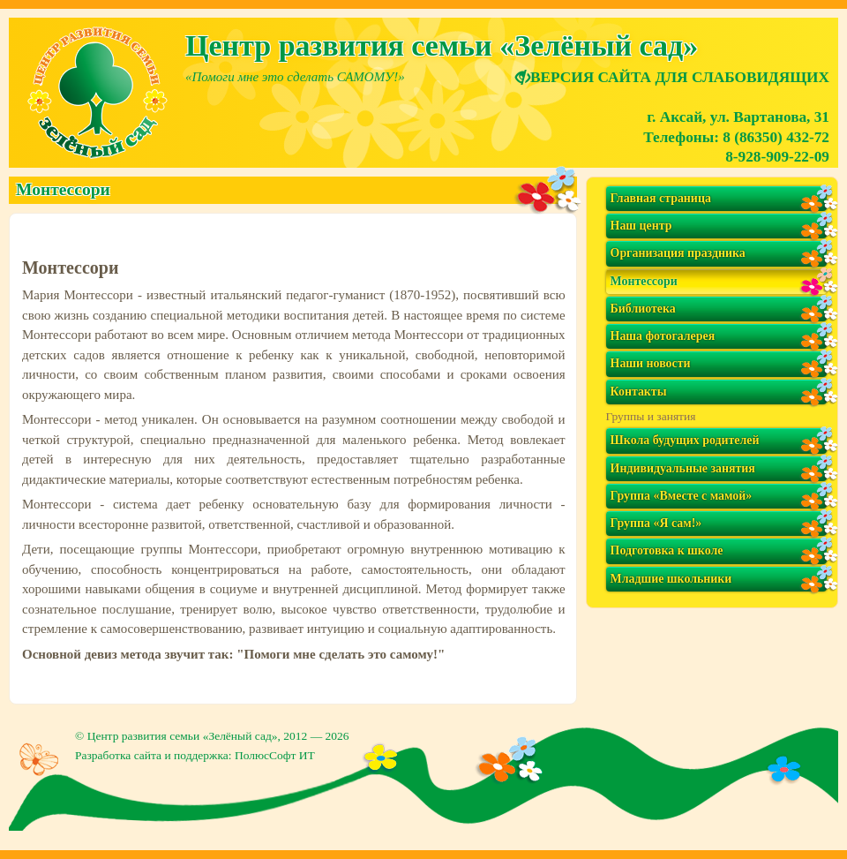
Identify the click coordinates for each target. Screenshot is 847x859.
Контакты (639, 391)
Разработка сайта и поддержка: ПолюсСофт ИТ (195, 755)
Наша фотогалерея (663, 336)
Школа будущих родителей (685, 440)
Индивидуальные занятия (683, 468)
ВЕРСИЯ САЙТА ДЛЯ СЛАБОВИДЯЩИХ (672, 77)
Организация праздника (678, 253)
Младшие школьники (671, 578)
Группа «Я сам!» (656, 523)
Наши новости (651, 363)
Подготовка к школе (667, 550)
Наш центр (641, 225)
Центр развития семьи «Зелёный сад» (182, 735)
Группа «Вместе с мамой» (682, 495)
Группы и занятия (651, 416)
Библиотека (643, 308)
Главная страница (661, 198)
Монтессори (644, 281)
